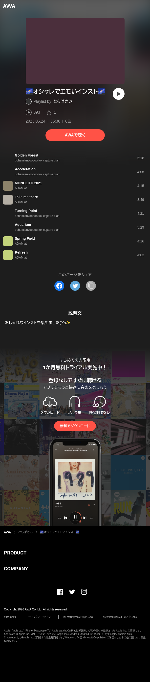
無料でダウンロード (75, 426)
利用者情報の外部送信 (78, 617)
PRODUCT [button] (15, 553)
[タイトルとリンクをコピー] (91, 286)
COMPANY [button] (16, 569)
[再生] (119, 94)
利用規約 (10, 617)
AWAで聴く (75, 135)
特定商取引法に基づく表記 (120, 617)
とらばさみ (62, 101)
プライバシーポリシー (39, 617)
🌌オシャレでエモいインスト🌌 (59, 532)
